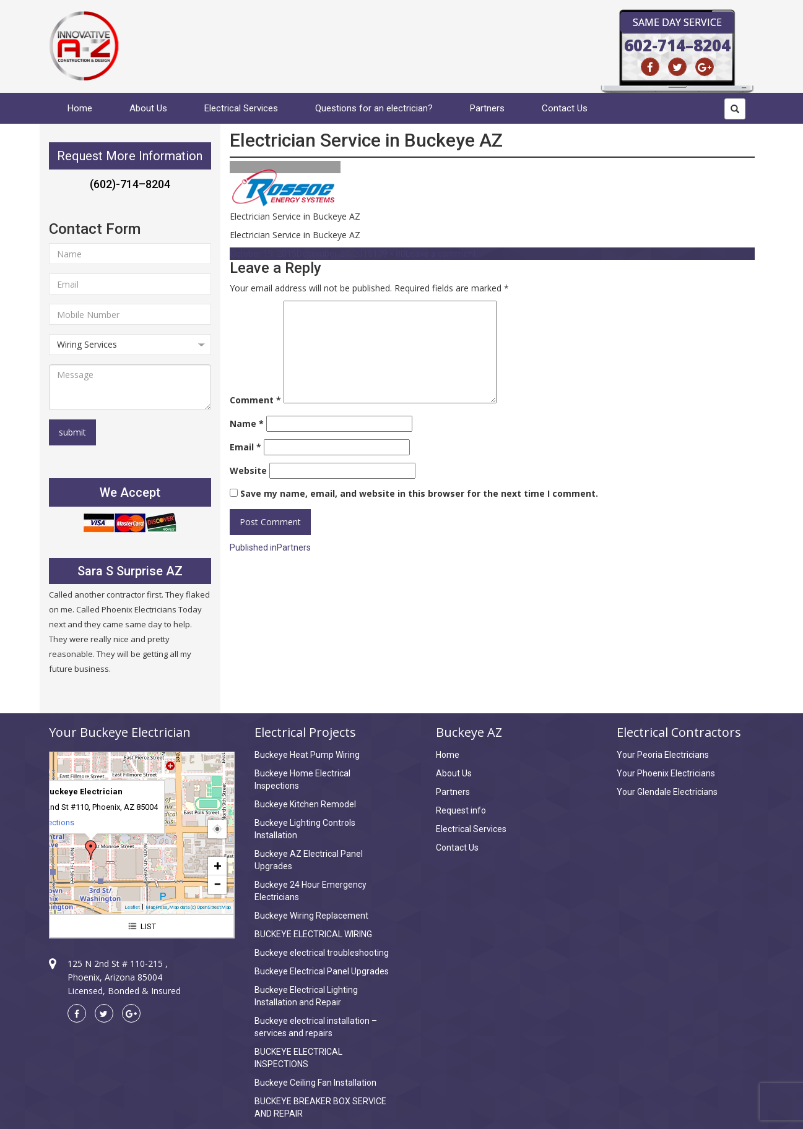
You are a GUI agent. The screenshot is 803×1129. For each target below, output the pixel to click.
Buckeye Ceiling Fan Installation (315, 1083)
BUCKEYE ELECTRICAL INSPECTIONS (298, 1058)
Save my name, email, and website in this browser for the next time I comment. (419, 493)
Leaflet (132, 907)
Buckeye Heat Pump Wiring (307, 755)
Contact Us (565, 108)
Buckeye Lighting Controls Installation (304, 829)
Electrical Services (241, 108)
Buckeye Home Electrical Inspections (302, 779)
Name (247, 423)
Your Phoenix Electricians (666, 773)
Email (245, 447)
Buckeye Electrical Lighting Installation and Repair (306, 996)
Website (248, 470)
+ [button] (218, 866)
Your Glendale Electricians (667, 792)
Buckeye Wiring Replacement (311, 916)
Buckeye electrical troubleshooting (321, 953)
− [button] (217, 884)
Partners (487, 108)
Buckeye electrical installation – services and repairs (315, 1027)
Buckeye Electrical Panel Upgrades (321, 971)
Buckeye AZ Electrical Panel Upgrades (308, 860)
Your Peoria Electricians (663, 755)
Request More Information (129, 155)
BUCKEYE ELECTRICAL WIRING (313, 934)
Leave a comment (441, 254)
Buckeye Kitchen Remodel (305, 804)
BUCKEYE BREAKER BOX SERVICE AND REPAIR (320, 1107)
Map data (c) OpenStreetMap (200, 907)
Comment (255, 400)
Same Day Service (677, 22)
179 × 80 (389, 254)
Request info (461, 810)
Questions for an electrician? (374, 108)
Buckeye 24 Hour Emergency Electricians (310, 891)
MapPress (156, 907)
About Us (148, 108)
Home (79, 108)
